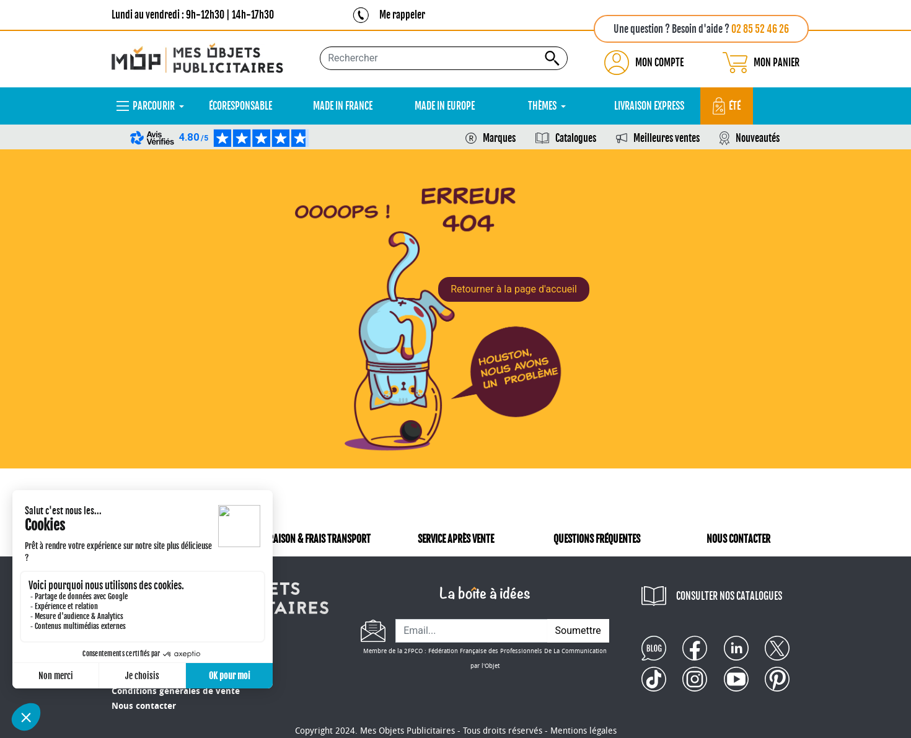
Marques (499, 138)
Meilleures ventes (666, 138)
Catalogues (575, 138)
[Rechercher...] (444, 58)
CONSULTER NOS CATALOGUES (729, 596)
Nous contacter (144, 706)
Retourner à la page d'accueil (514, 289)
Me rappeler (402, 15)
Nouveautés (758, 138)
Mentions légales (583, 731)
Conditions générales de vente (176, 691)
